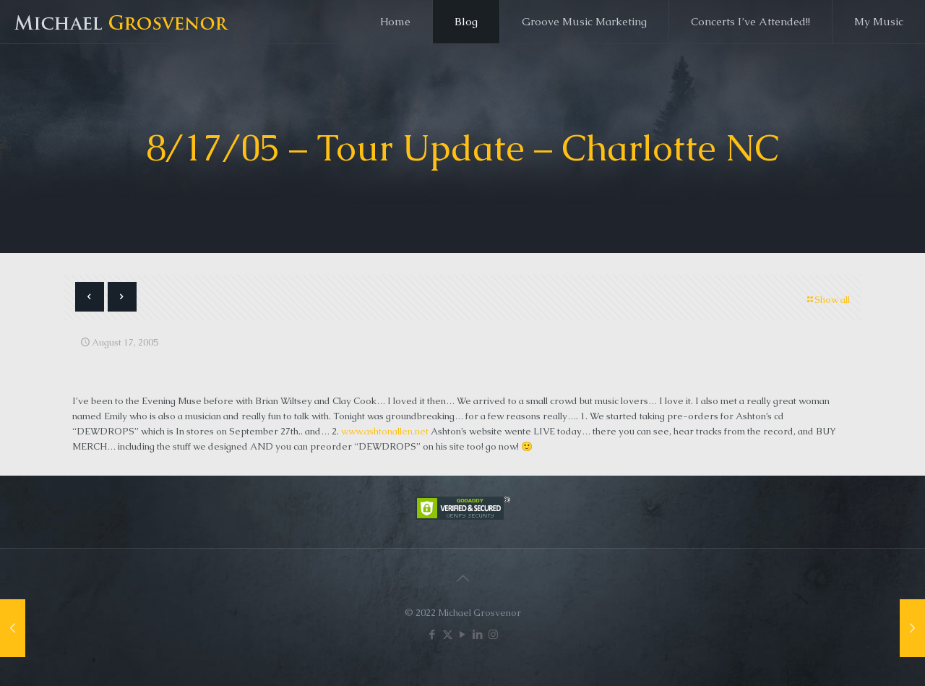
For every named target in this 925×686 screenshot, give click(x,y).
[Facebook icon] (432, 634)
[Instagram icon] (493, 634)
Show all (827, 299)
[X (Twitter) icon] (447, 634)
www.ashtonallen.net (385, 431)
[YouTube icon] (462, 634)
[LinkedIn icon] (478, 634)
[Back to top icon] (462, 578)
